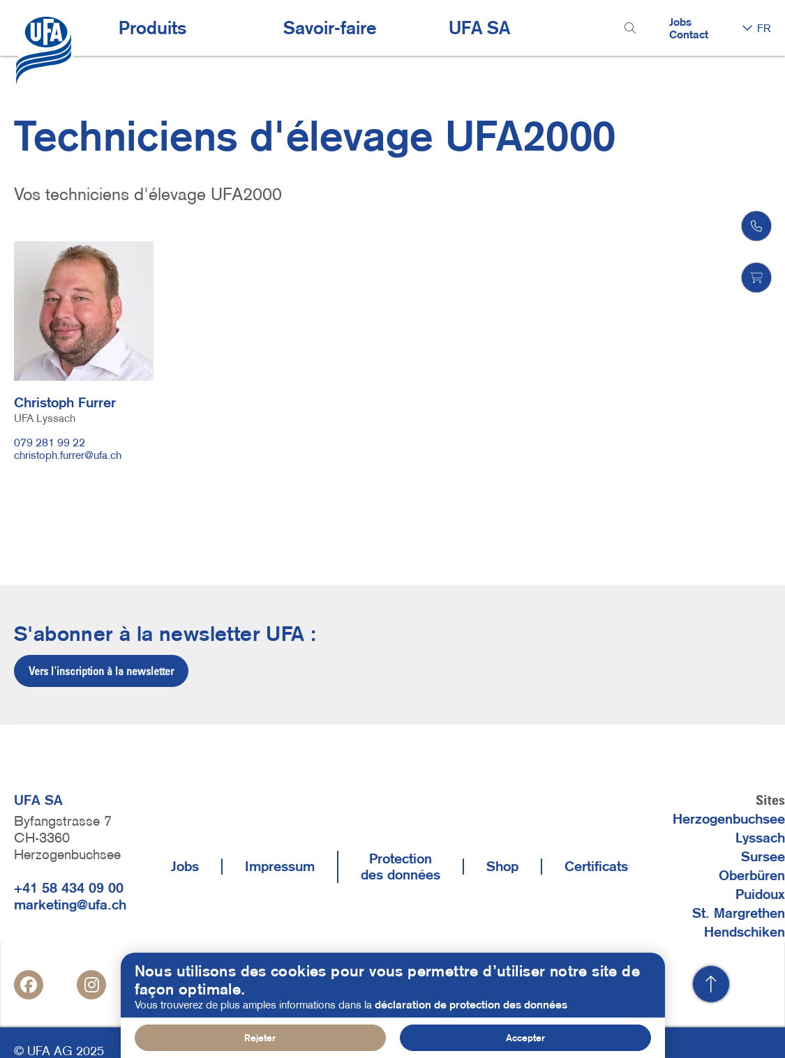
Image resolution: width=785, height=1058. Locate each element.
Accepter (525, 1037)
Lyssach (760, 837)
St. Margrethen (738, 913)
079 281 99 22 (49, 442)
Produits (152, 27)
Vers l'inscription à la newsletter (101, 671)
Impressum (280, 866)
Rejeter (260, 1037)
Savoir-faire (329, 27)
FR (764, 28)
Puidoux (760, 894)
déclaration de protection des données (471, 1004)
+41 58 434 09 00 (69, 887)
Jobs (680, 22)
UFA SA (479, 27)
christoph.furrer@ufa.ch (67, 454)
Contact (688, 34)
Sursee (763, 856)
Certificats (596, 866)
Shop (502, 866)
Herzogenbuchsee (729, 818)
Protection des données (400, 866)
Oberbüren (752, 875)
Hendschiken (744, 931)
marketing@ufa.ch (70, 904)
